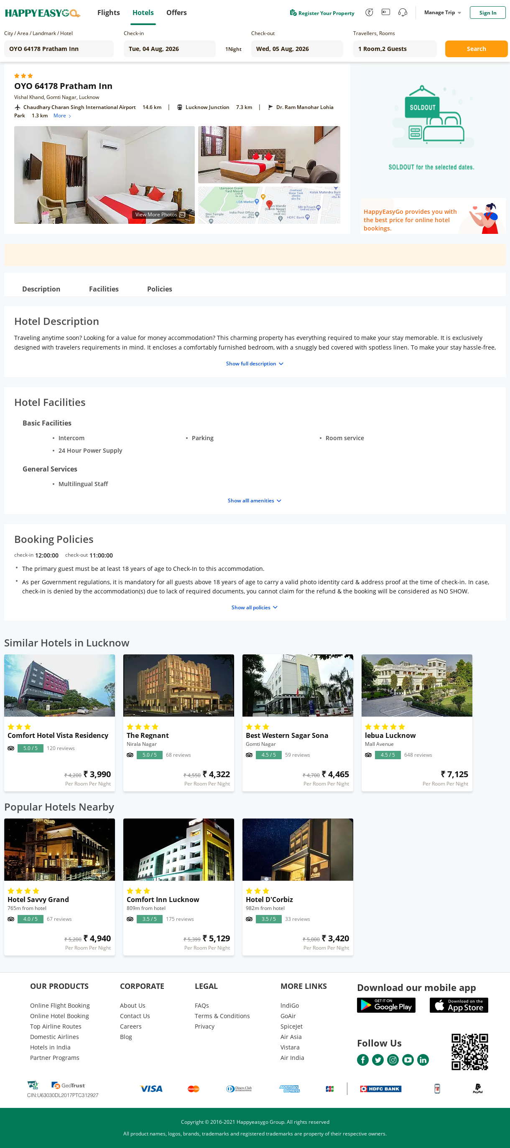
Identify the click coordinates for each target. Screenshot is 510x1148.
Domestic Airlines (54, 1037)
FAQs (202, 1005)
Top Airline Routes (56, 1026)
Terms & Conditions (222, 1016)
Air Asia (291, 1037)
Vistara (290, 1047)
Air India (292, 1058)
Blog (126, 1037)
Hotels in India (50, 1047)
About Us (132, 1005)
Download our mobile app (416, 987)
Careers (131, 1026)
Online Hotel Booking (59, 1016)
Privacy (204, 1026)
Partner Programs (54, 1058)
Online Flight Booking (60, 1005)
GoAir (288, 1016)
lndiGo (289, 1005)
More (63, 115)
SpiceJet (291, 1026)
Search (476, 49)
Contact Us (135, 1016)
